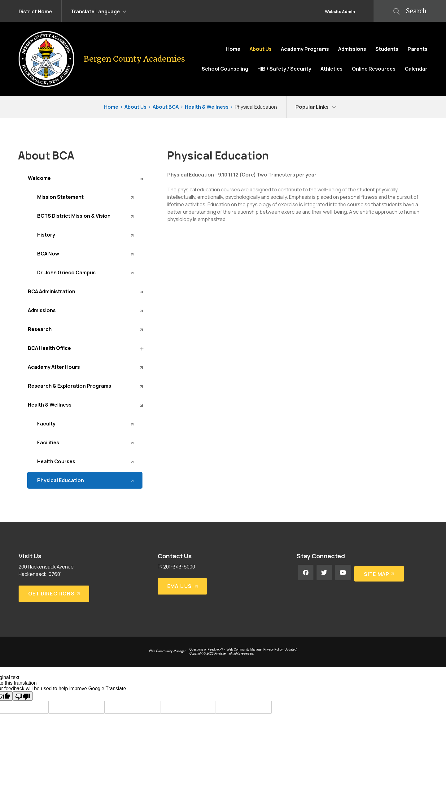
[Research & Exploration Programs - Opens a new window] (85, 385)
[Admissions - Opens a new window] (85, 310)
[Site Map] (379, 572)
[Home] (233, 49)
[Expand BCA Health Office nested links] (141, 348)
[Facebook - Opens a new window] (305, 572)
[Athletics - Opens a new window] (331, 69)
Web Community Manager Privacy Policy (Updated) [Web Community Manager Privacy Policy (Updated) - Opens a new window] (262, 649)
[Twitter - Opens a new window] (324, 572)
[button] (98, 11)
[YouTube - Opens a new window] (343, 572)
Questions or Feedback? (206, 649)
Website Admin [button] (340, 11)
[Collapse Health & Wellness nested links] (141, 405)
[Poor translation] (23, 696)
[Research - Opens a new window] (85, 329)
